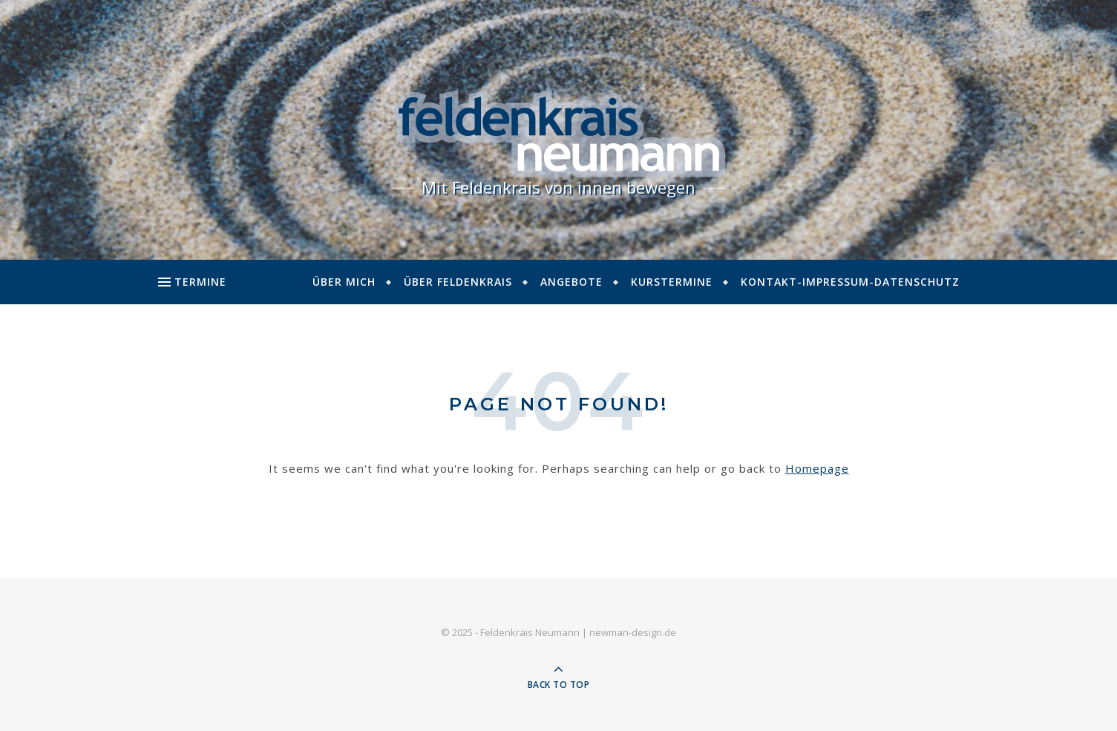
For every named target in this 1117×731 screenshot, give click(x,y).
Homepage (817, 468)
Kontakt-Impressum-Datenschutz (850, 282)
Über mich (344, 282)
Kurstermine (672, 282)
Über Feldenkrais (458, 282)
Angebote (571, 282)
